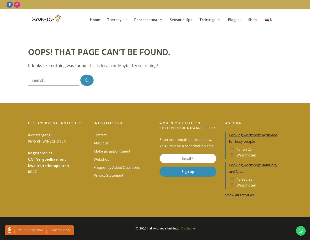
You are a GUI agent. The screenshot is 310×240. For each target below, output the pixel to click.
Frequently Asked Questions (117, 167)
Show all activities (239, 195)
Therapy (119, 20)
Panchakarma (150, 20)
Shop (252, 19)
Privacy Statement (108, 175)
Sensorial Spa (181, 19)
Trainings (212, 20)
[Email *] (187, 158)
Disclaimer (188, 228)
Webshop (102, 159)
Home (95, 19)
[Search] (87, 80)
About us (101, 143)
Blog (236, 20)
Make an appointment (112, 151)
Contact (100, 135)
